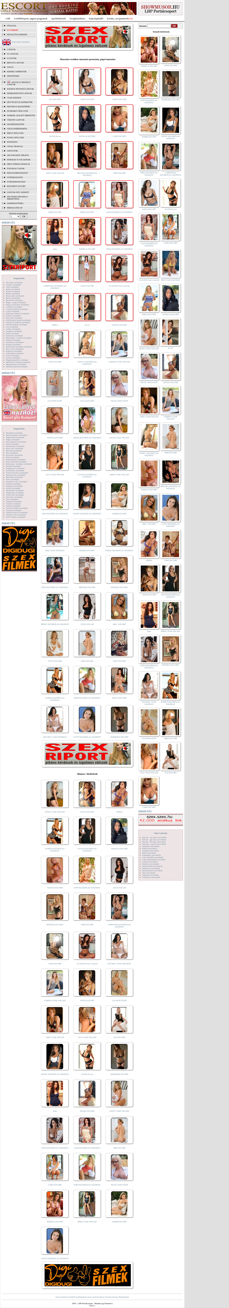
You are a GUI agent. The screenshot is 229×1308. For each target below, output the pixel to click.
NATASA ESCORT (55, 438)
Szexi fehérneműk (17, 129)
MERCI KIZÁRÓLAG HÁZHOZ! (55, 624)
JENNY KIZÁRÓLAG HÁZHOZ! (87, 513)
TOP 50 (10, 67)
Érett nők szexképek (14, 318)
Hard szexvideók (149, 853)
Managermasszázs (17, 173)
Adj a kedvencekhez (96, 1297)
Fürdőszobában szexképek (16, 324)
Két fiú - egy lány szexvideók (154, 839)
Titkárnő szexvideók (150, 875)
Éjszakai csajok (16, 168)
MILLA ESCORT (119, 698)
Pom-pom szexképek (14, 455)
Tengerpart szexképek (15, 492)
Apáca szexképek (13, 289)
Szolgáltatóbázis (77, 18)
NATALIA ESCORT (87, 136)
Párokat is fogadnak (19, 159)
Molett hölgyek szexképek (16, 435)
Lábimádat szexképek (15, 353)
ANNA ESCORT (87, 99)
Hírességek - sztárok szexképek (18, 338)
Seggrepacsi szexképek (15, 468)
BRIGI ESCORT (87, 212)
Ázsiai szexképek (13, 291)
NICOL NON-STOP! (119, 401)
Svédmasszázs (15, 177)
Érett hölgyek (15, 133)
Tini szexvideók (148, 873)
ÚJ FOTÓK (12, 58)
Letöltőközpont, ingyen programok (31, 18)
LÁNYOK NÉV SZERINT (18, 192)
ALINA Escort (55, 136)
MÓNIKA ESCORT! (119, 587)
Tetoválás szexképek (14, 497)
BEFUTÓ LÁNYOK (15, 63)
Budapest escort (16, 186)
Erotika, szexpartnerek (118, 18)
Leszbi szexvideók (149, 862)
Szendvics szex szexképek (16, 481)
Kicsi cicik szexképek (15, 349)
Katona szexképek (13, 344)
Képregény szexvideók (151, 855)
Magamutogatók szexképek (17, 360)
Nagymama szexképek (15, 437)
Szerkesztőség (111, 1297)
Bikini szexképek (13, 293)
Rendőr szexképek (13, 466)
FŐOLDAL (11, 26)
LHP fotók (12, 151)
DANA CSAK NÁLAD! (119, 438)
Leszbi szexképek (13, 358)
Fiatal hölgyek (15, 137)
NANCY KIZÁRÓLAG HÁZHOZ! (87, 363)
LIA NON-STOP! (55, 401)
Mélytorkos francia (18, 164)
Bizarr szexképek (13, 298)
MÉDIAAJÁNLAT (14, 208)
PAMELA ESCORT (87, 249)
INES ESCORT (119, 661)
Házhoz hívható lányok (20, 89)
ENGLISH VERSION (20, 42)
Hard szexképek (12, 333)
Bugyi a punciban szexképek (17, 305)
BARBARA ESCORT (119, 737)
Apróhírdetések (58, 18)
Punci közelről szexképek (16, 462)
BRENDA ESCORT (87, 587)
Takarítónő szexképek (15, 490)
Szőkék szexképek (13, 484)
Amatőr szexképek (13, 285)
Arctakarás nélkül (18, 155)
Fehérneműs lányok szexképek (18, 320)
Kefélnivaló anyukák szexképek (19, 347)
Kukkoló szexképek (14, 351)
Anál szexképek (12, 287)
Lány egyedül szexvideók (152, 857)
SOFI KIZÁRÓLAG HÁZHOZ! (55, 513)
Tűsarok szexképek (14, 510)
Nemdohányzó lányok (19, 93)
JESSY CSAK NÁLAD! (120, 1111)
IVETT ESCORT (55, 661)
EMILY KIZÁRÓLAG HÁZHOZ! (120, 550)
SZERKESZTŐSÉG (15, 203)
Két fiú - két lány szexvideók (154, 842)
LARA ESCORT (87, 286)
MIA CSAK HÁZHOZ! (55, 550)
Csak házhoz (14, 98)
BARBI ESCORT (119, 513)
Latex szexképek (13, 355)
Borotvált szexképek (14, 300)
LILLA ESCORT (87, 401)
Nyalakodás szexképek (15, 446)
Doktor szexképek (13, 316)
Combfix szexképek (14, 307)
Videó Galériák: (160, 833)
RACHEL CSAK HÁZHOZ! (55, 737)
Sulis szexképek (12, 479)
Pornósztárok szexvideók (152, 870)
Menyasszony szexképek (16, 364)
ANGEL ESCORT (119, 325)
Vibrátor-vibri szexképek (16, 515)
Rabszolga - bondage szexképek (19, 464)
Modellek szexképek (14, 433)
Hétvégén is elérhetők (20, 102)
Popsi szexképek (12, 457)
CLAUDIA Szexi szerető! (119, 286)
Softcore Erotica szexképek (17, 473)
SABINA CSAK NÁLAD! (119, 362)
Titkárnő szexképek (14, 501)
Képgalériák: (19, 278)
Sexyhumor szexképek (15, 470)
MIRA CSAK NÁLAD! (119, 474)
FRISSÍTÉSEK (13, 76)
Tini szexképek (12, 499)
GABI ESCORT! (119, 136)
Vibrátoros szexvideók (151, 877)
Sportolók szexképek (14, 477)
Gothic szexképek (13, 329)
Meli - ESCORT (119, 624)
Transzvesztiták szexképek (16, 508)
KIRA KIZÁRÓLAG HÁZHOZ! (87, 698)
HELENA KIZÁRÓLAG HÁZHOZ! (87, 174)
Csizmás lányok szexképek (17, 309)
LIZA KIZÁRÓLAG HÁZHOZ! (119, 212)
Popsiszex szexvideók (151, 868)
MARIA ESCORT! (87, 550)
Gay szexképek (12, 327)
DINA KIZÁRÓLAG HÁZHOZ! (55, 587)
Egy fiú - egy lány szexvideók (154, 837)
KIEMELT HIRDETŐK (17, 71)
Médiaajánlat (123, 1297)
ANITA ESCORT (119, 99)
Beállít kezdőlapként (78, 1297)
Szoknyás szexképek (14, 486)
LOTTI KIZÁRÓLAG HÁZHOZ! (87, 737)
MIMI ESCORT (55, 212)
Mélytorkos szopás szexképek (18, 362)
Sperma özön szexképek (15, 475)
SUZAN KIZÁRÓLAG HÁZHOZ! (87, 475)
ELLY (87, 325)
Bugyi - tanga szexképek (16, 302)
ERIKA (55, 325)
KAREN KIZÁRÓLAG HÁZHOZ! (55, 699)
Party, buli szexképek (14, 448)
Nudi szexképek (12, 444)
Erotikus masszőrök (18, 106)
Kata (55, 249)
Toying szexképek (13, 506)
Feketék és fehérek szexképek (18, 322)
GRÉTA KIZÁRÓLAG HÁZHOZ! (87, 438)
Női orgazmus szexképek (16, 442)
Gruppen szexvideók (150, 851)
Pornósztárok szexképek (16, 459)
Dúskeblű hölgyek (17, 111)
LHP (8, 18)
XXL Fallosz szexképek (15, 517)
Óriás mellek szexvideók (152, 866)
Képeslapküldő (96, 18)
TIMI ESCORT (119, 173)
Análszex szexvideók (150, 846)
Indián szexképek (13, 340)
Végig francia (15, 146)
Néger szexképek (13, 439)
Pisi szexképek (12, 453)
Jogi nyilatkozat (61, 1297)
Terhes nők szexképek (15, 495)
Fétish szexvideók (149, 848)
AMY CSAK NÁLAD (55, 173)
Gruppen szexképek (14, 331)
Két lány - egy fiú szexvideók (154, 844)
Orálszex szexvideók (150, 864)
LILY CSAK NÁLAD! (55, 474)
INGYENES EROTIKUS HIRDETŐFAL (17, 198)
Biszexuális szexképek (15, 296)
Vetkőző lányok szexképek (16, 512)
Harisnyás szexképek (14, 335)
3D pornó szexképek (14, 282)
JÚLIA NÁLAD (87, 624)
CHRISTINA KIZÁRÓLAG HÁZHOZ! (55, 287)
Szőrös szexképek (13, 488)
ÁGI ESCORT (55, 99)
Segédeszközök (15, 124)
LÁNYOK (11, 49)
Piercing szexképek (14, 450)
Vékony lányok (16, 120)
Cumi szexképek (12, 311)
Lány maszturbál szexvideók (153, 859)
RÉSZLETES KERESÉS (17, 34)
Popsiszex (12, 142)
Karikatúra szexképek (15, 342)
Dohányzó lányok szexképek (17, 313)
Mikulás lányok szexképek (16, 366)
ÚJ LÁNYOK (12, 54)
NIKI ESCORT (87, 661)
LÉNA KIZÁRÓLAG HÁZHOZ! (119, 249)
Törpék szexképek (13, 504)
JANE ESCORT (55, 362)
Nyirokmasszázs (16, 182)
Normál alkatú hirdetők (21, 115)
